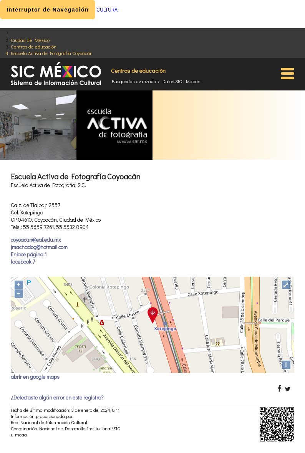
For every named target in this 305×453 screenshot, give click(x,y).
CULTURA (107, 9)
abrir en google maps (35, 376)
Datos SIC (172, 81)
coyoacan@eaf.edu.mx (36, 239)
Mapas (193, 81)
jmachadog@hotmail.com (39, 247)
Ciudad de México (30, 40)
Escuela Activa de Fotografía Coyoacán (52, 53)
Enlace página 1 (28, 254)
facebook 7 (23, 261)
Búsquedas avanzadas (135, 81)
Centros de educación (33, 46)
